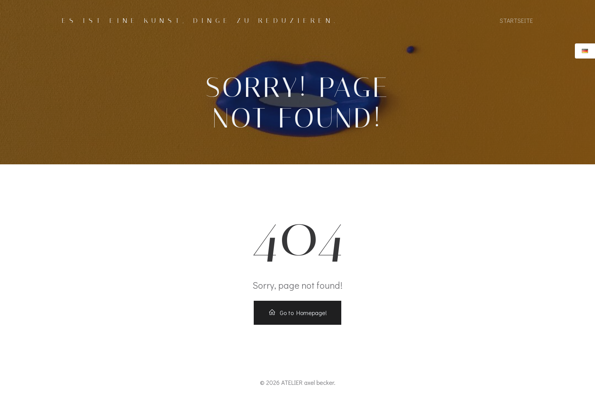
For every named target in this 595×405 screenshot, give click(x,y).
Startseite (516, 20)
